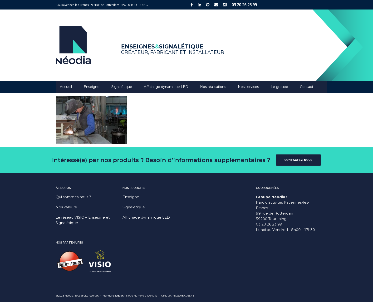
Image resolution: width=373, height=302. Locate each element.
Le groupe (279, 87)
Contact (306, 87)
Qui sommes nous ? (73, 197)
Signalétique (121, 87)
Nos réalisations (213, 87)
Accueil (66, 87)
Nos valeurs (66, 207)
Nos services (248, 87)
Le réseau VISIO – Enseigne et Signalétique (83, 220)
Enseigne (91, 87)
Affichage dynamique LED (166, 87)
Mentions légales (113, 295)
